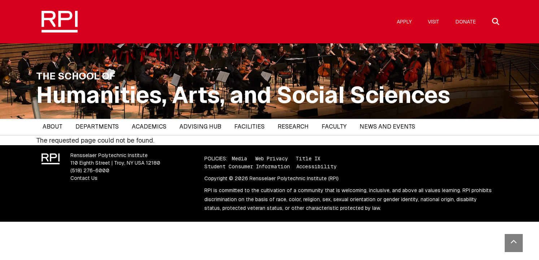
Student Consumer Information (247, 166)
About (52, 126)
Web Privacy (271, 158)
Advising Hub (200, 126)
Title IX (308, 158)
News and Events (387, 126)
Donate (466, 21)
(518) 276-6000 (89, 170)
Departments (97, 126)
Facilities (249, 126)
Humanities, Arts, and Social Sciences (243, 95)
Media (239, 158)
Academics (149, 126)
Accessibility (316, 166)
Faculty (334, 126)
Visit (433, 21)
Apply (404, 21)
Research (293, 126)
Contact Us (83, 178)
